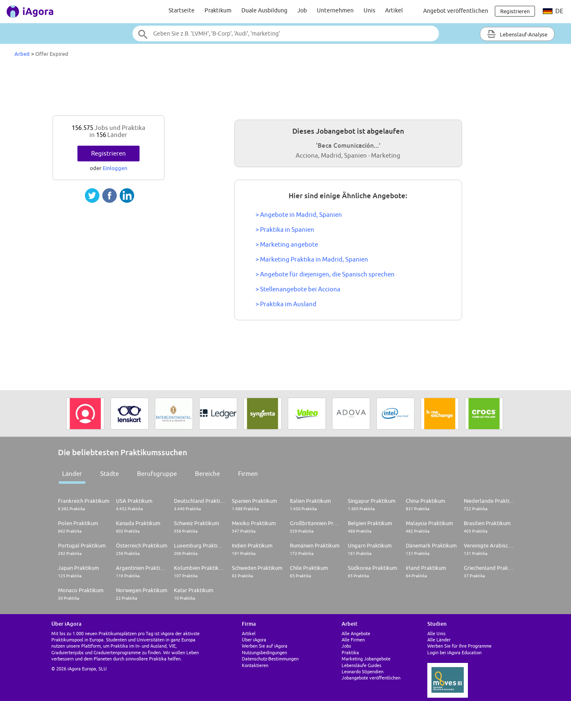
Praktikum (218, 10)
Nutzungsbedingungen (264, 652)
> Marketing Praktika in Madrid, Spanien (311, 259)
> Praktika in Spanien (284, 229)
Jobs (346, 645)
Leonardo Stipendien (362, 671)
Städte (109, 473)
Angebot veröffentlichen (455, 10)
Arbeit (22, 53)
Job (302, 10)
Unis (369, 10)
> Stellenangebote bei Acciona (297, 289)
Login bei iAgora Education (454, 652)
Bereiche (207, 473)
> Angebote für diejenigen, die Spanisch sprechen (325, 274)
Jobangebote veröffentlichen (371, 677)
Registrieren (108, 153)
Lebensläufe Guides (361, 665)
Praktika (350, 652)
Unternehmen (335, 10)
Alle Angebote (356, 633)
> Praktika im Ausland (285, 303)
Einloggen (115, 168)
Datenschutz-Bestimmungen (270, 658)
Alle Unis (436, 633)
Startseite (182, 10)
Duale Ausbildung (264, 10)
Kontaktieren (255, 665)
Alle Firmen (353, 639)
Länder (72, 473)
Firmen (248, 473)
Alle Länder (439, 639)
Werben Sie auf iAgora (264, 645)
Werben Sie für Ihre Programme (459, 645)
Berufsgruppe (157, 473)
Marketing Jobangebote (366, 658)
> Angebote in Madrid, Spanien (298, 214)
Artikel (394, 10)
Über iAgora (254, 639)
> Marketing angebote (286, 244)
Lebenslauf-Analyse (517, 33)
